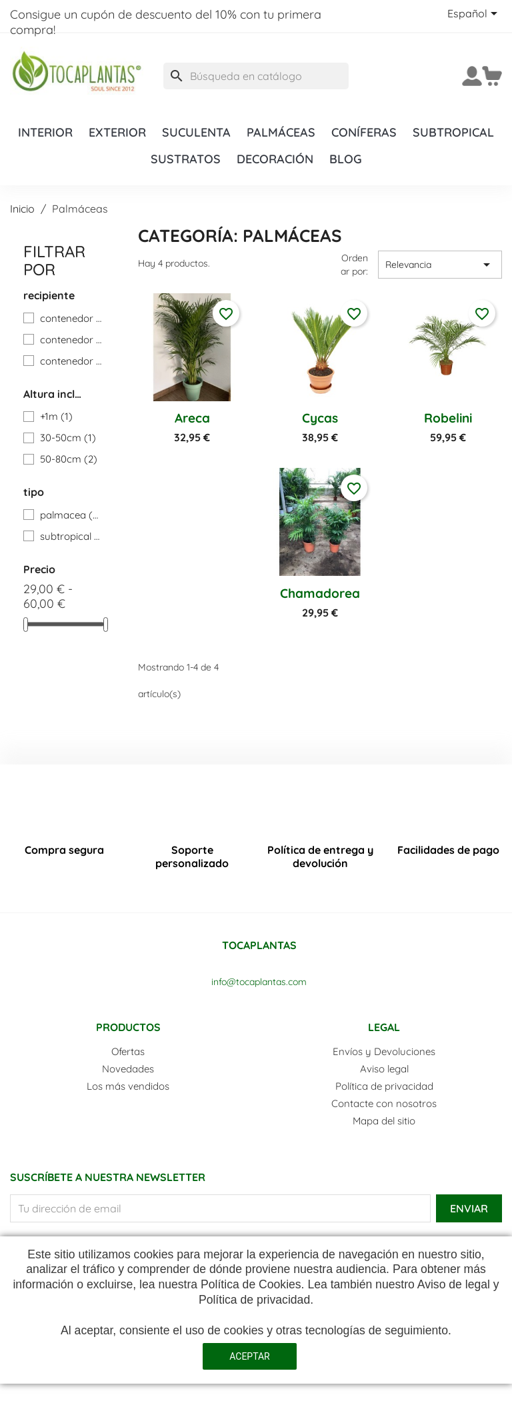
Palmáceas (281, 132)
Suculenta (196, 132)
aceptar (249, 1356)
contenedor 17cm (70, 318)
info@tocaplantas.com (259, 982)
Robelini (448, 418)
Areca (192, 418)
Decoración (275, 158)
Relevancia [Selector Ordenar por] (440, 265)
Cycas (320, 418)
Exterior (117, 132)
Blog (345, 158)
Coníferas (364, 132)
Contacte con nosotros (384, 1103)
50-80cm (68, 459)
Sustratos (186, 158)
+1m (56, 416)
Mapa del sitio (384, 1120)
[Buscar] (256, 76)
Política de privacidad (384, 1086)
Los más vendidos (128, 1086)
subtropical (70, 536)
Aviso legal (384, 1068)
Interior (45, 132)
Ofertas (128, 1051)
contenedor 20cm (70, 339)
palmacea (70, 515)
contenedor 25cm (70, 361)
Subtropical (453, 132)
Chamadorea (320, 593)
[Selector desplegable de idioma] (474, 15)
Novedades (128, 1068)
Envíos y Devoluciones (384, 1051)
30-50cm (68, 437)
